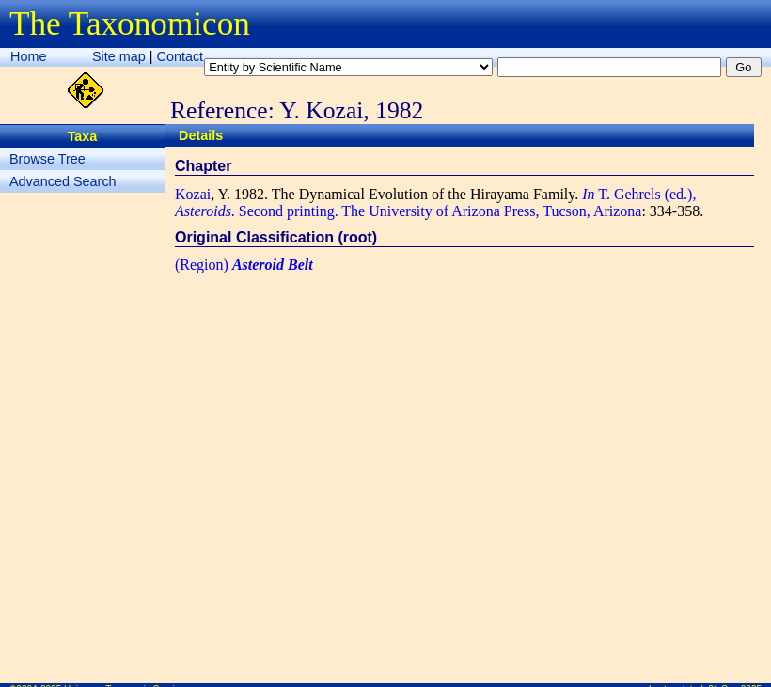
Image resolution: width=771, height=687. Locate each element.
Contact (180, 56)
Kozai (193, 194)
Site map (119, 56)
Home (28, 56)
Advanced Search (63, 181)
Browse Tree (47, 158)
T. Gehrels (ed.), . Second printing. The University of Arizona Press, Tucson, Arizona (435, 202)
